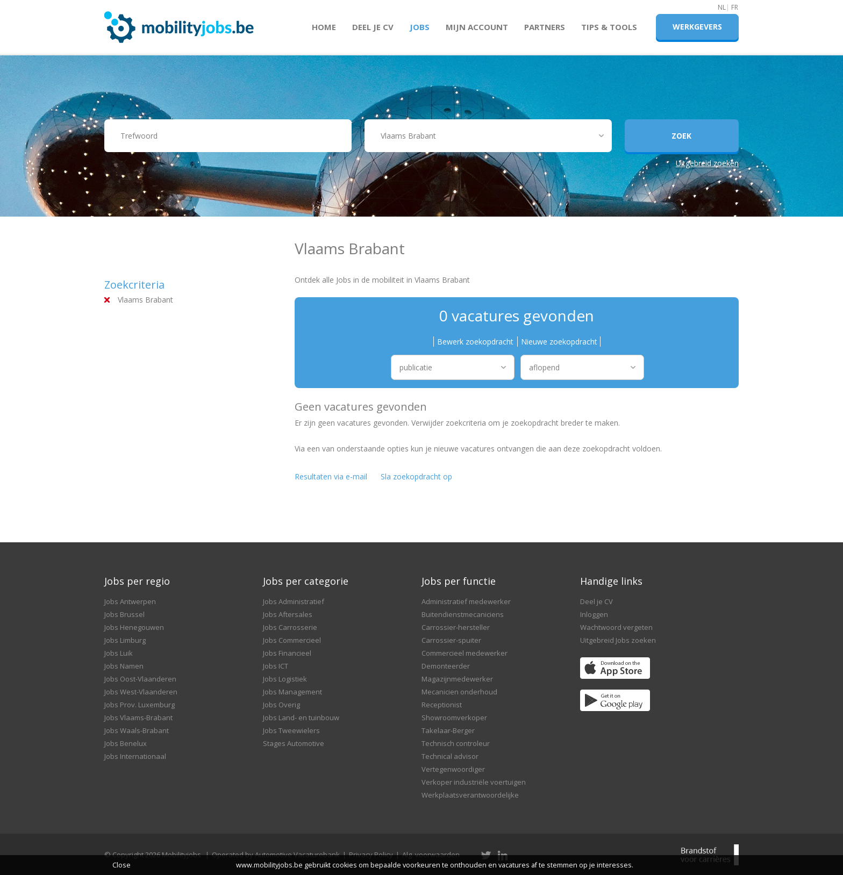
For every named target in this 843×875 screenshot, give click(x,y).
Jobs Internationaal (135, 756)
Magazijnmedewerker (457, 679)
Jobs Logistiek (285, 679)
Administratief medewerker (466, 601)
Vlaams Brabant (145, 300)
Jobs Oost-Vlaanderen (140, 679)
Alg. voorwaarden (431, 854)
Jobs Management (292, 692)
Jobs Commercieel (292, 640)
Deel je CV (373, 26)
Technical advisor (450, 756)
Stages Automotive (293, 743)
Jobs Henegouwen (134, 627)
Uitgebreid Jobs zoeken (618, 640)
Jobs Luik (118, 653)
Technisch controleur (456, 743)
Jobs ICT (275, 666)
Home (324, 26)
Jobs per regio (137, 581)
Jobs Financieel (287, 653)
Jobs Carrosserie (290, 627)
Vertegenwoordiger (453, 769)
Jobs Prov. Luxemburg (139, 704)
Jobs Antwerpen (130, 601)
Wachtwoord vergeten (616, 627)
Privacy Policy (371, 854)
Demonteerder (446, 666)
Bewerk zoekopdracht (475, 341)
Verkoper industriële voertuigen (474, 782)
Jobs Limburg (125, 640)
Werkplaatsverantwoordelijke (470, 795)
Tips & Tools (609, 26)
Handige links (611, 581)
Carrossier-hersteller (456, 627)
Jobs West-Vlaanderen (140, 692)
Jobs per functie (459, 581)
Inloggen (594, 614)
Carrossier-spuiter (451, 640)
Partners (544, 26)
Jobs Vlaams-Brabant (138, 717)
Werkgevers (697, 26)
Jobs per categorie (305, 581)
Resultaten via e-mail (331, 476)
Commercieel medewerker (465, 653)
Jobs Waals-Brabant (136, 730)
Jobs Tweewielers (291, 730)
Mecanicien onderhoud (459, 692)
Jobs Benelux (125, 743)
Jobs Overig (281, 704)
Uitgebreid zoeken (707, 163)
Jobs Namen (124, 666)
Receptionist (442, 704)
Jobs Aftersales (287, 614)
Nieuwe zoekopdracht (559, 341)
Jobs (420, 26)
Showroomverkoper (454, 717)
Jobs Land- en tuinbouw (301, 717)
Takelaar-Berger (448, 730)
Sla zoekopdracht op (416, 476)
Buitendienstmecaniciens (463, 614)
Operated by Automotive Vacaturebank (276, 854)
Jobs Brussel (124, 614)
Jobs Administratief (293, 601)
